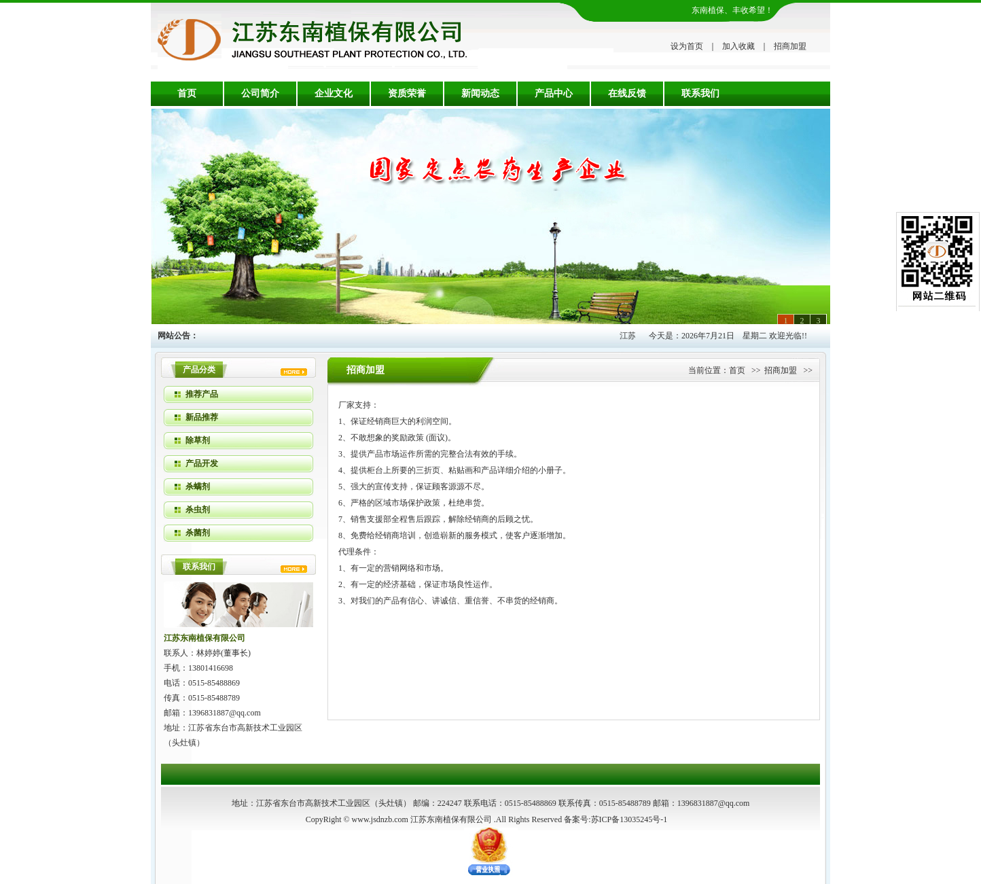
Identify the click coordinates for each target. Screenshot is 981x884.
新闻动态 (480, 93)
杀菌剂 (197, 532)
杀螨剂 (197, 486)
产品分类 (199, 369)
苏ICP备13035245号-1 (629, 819)
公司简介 (260, 93)
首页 (186, 93)
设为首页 (687, 46)
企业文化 (334, 93)
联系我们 (700, 93)
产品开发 (201, 463)
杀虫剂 (197, 509)
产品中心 (554, 93)
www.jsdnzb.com (380, 819)
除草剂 (197, 440)
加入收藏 (738, 46)
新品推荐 (201, 417)
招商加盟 (790, 46)
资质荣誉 (407, 93)
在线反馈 (627, 93)
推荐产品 (201, 394)
